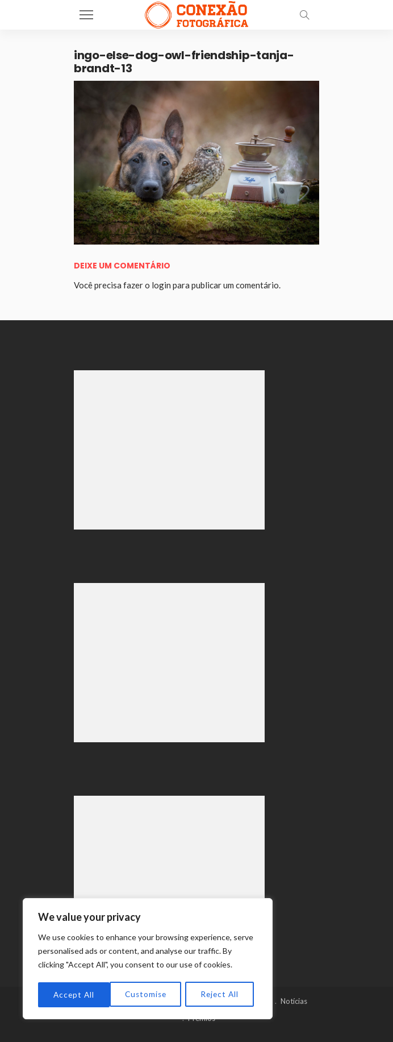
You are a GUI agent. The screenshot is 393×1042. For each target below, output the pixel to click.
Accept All (221, 994)
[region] (148, 959)
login (161, 285)
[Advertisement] (169, 450)
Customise (74, 994)
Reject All (148, 994)
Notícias (294, 1001)
